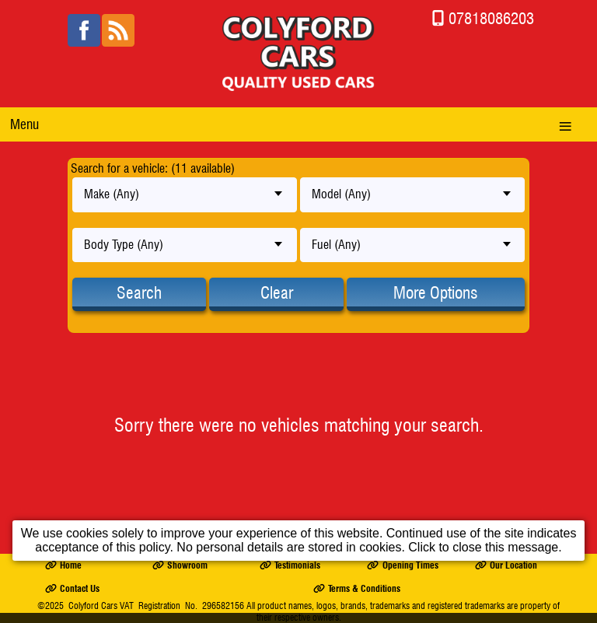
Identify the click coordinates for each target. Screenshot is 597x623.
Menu (24, 124)
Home (63, 565)
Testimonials (290, 565)
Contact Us (72, 588)
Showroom (180, 565)
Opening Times (402, 565)
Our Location (506, 565)
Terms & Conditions (356, 588)
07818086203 (491, 18)
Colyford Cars (92, 605)
